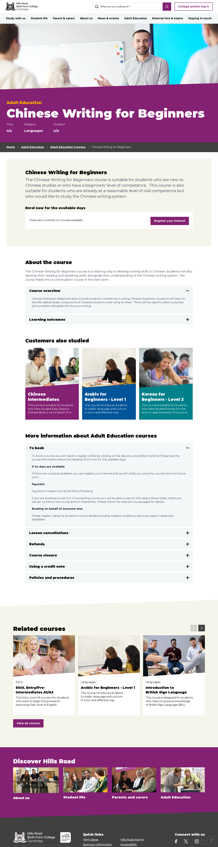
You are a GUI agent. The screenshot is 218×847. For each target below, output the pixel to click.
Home (11, 147)
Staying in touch (200, 18)
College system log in (193, 6)
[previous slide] (193, 628)
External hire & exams (167, 18)
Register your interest (169, 220)
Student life (39, 18)
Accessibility (128, 844)
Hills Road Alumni (132, 839)
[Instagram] (197, 841)
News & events (108, 18)
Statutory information (97, 844)
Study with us (15, 18)
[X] (186, 841)
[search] (167, 6)
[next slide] (201, 628)
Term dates (90, 839)
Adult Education (135, 18)
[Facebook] (176, 841)
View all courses (28, 723)
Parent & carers (64, 18)
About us (86, 18)
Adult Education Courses (67, 147)
